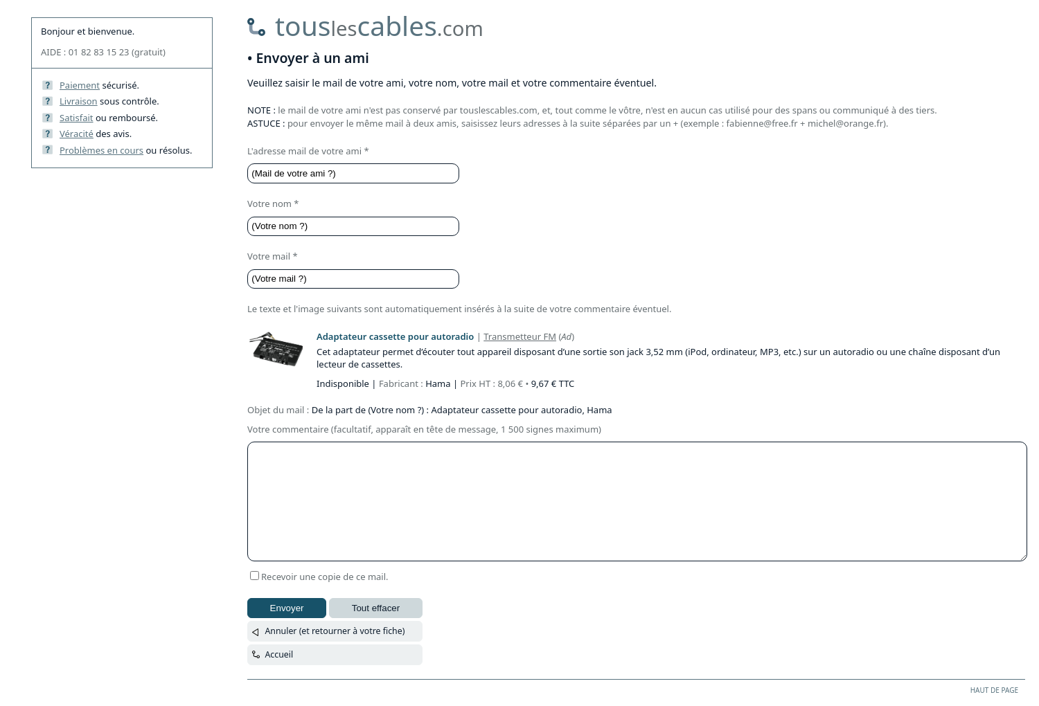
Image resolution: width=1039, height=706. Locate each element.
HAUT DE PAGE (994, 690)
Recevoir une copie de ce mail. (325, 576)
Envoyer (287, 608)
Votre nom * (273, 203)
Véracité (77, 133)
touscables (379, 25)
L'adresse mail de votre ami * (308, 151)
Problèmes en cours (101, 150)
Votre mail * (272, 256)
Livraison (79, 101)
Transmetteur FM (519, 336)
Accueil (279, 654)
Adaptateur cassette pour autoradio (395, 336)
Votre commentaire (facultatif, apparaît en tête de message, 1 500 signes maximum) (424, 429)
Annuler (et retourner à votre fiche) (335, 631)
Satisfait (77, 117)
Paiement (80, 85)
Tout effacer (376, 608)
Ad (566, 336)
